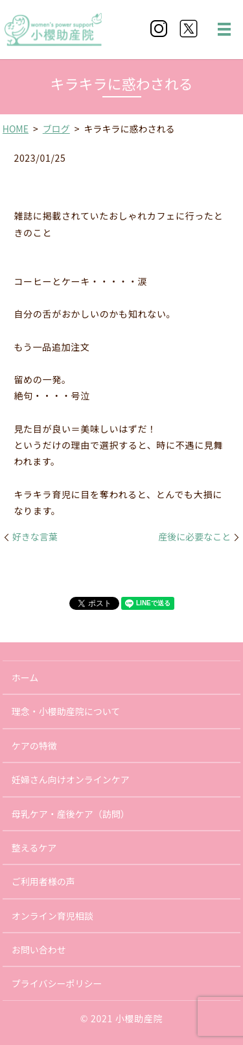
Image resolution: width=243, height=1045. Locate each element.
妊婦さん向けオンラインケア (71, 779)
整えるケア (34, 847)
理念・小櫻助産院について (66, 711)
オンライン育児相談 (52, 915)
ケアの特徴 (34, 745)
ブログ (56, 128)
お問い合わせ (39, 949)
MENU (224, 29)
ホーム (25, 677)
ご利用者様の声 (43, 881)
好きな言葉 (35, 537)
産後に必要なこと (194, 537)
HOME (16, 128)
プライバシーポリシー (57, 983)
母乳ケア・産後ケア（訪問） (71, 813)
